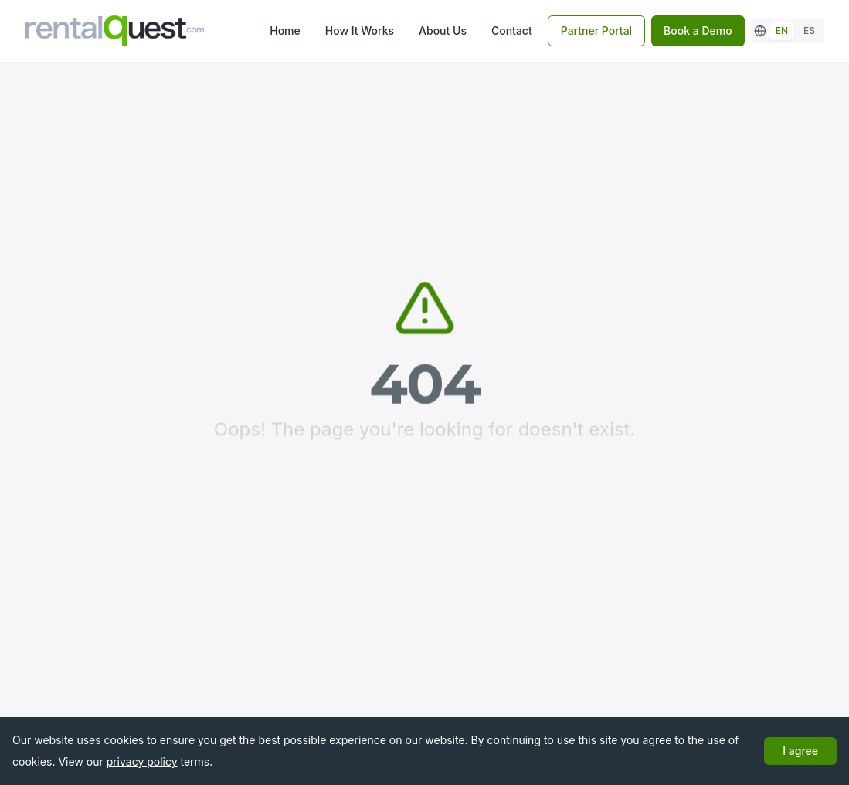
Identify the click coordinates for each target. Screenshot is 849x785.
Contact (511, 30)
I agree (800, 750)
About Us (443, 30)
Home (285, 30)
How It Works (359, 30)
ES (809, 30)
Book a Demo (698, 30)
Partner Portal (596, 30)
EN (782, 30)
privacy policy (142, 761)
